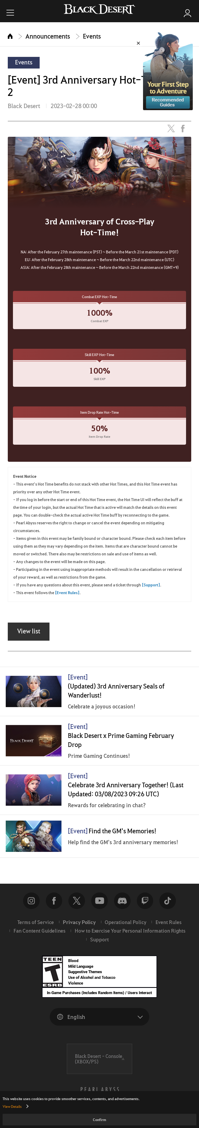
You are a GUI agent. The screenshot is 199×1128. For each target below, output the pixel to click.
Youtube (99, 905)
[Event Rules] (67, 592)
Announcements (47, 36)
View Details (12, 1106)
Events (92, 36)
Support (99, 943)
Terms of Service (35, 926)
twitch (145, 905)
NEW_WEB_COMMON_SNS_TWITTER (76, 905)
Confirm (99, 1119)
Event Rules (168, 926)
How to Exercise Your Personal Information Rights (130, 935)
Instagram (31, 905)
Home (10, 36)
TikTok (167, 905)
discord (122, 905)
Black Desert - (98, 1063)
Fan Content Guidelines (39, 935)
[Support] (151, 584)
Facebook (54, 905)
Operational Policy (125, 926)
